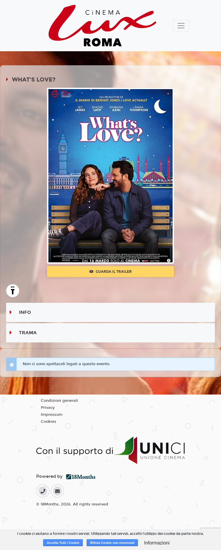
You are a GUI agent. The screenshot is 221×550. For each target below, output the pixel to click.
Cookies (48, 421)
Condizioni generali (59, 400)
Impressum (51, 414)
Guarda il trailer (111, 272)
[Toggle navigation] (181, 25)
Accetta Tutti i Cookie (63, 542)
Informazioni (156, 542)
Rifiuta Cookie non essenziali (112, 542)
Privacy (48, 407)
